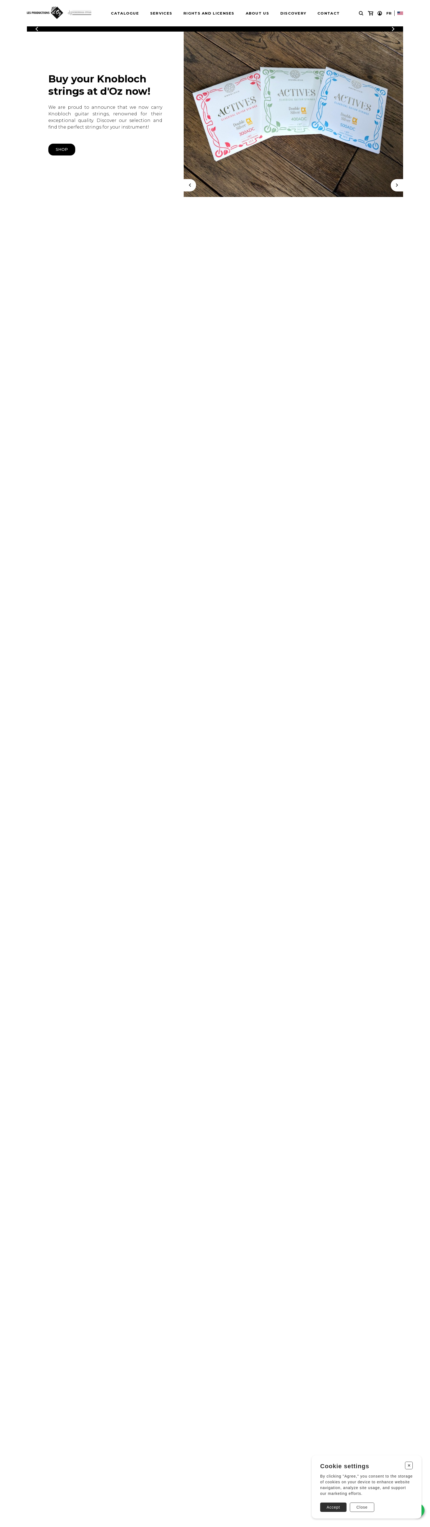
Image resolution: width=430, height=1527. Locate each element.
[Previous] (36, 29)
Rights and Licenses (208, 13)
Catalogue (125, 13)
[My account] (380, 13)
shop (62, 149)
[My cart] (370, 13)
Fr (389, 13)
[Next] (397, 185)
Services (161, 13)
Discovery (293, 13)
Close (362, 1507)
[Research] (361, 13)
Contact (328, 13)
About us (257, 13)
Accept (333, 1507)
